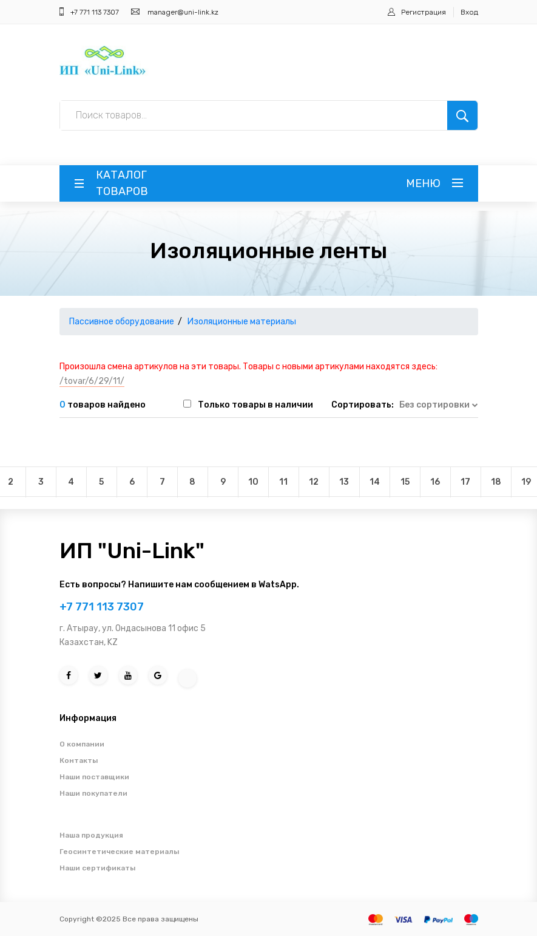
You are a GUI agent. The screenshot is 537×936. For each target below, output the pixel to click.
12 (314, 482)
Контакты (78, 760)
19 (526, 482)
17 (465, 482)
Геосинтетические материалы (119, 851)
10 (253, 482)
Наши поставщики (94, 777)
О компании (81, 744)
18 (496, 482)
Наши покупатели (93, 793)
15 (405, 482)
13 (344, 482)
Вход (469, 12)
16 (435, 482)
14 (375, 482)
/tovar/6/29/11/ (91, 381)
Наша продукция (91, 835)
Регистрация (423, 12)
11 (283, 482)
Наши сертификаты (97, 868)
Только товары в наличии (255, 405)
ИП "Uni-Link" (131, 551)
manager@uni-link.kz (182, 12)
